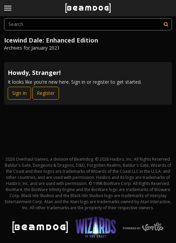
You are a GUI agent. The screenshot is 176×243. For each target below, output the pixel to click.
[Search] (166, 24)
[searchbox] (88, 24)
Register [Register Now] (46, 93)
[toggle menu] (7, 8)
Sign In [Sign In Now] (19, 93)
